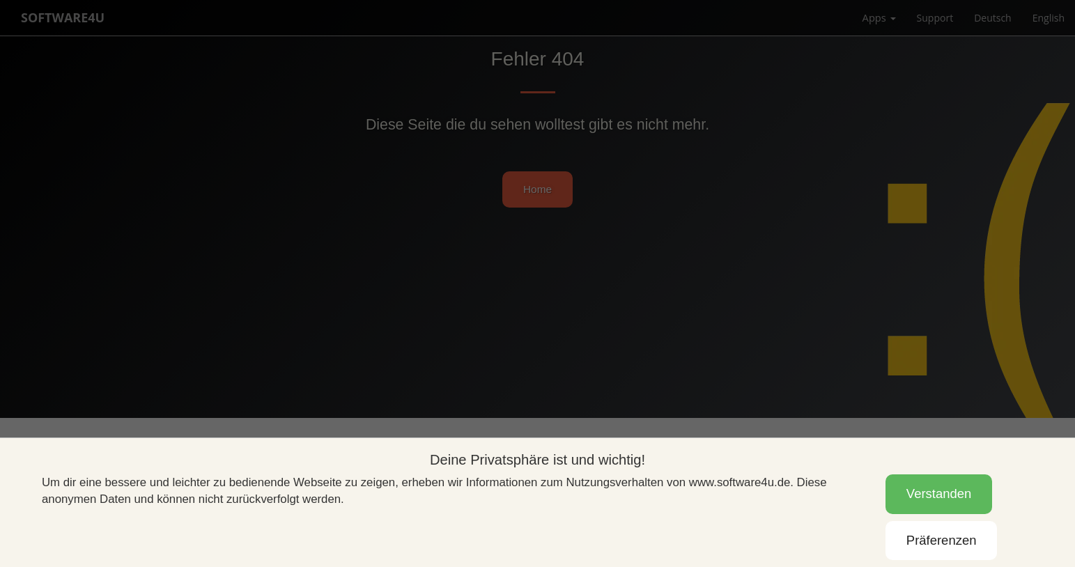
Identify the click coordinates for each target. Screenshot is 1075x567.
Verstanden (938, 493)
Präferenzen (941, 540)
